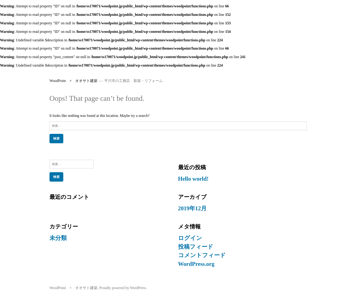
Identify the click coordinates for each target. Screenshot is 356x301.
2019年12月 (192, 208)
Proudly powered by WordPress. (123, 288)
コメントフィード (202, 255)
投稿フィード (195, 247)
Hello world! (193, 179)
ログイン (190, 238)
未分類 (58, 238)
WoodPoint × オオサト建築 (73, 81)
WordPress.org (196, 264)
